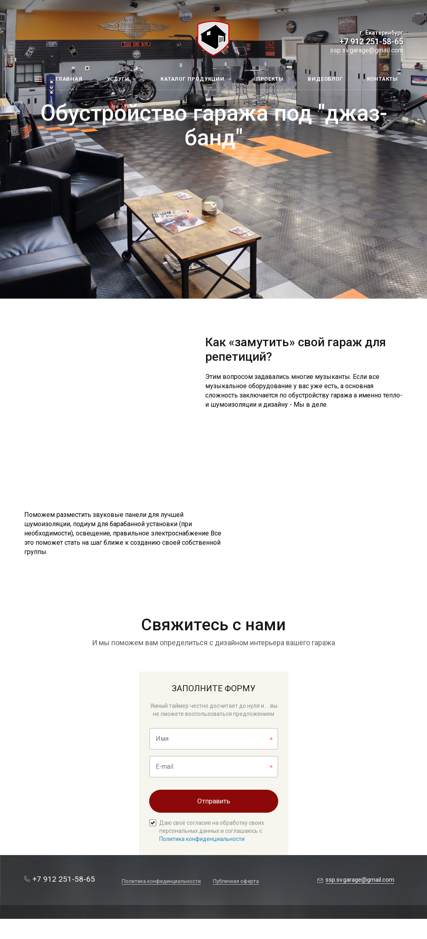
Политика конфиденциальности (202, 839)
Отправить (213, 801)
